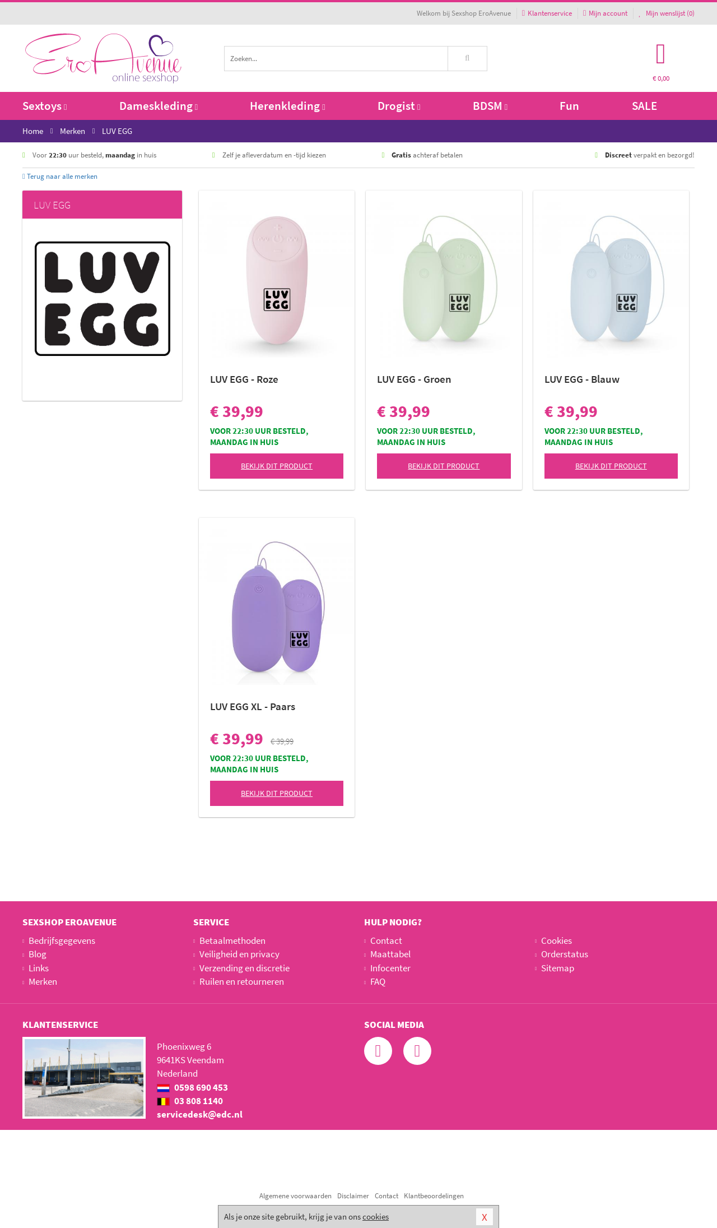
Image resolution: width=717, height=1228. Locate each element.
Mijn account (605, 13)
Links (39, 968)
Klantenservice (547, 13)
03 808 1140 (190, 1101)
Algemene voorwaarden (295, 1196)
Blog (37, 954)
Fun (569, 105)
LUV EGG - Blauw (582, 379)
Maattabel (390, 954)
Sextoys (44, 105)
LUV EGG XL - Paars (252, 706)
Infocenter (390, 968)
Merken (43, 981)
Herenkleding (287, 105)
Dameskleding (158, 105)
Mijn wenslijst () (667, 13)
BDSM (490, 105)
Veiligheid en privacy (239, 954)
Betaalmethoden (232, 940)
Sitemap (557, 968)
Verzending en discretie (244, 968)
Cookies (556, 940)
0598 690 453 (192, 1087)
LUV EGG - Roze (244, 379)
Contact (386, 940)
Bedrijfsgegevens (62, 940)
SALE (644, 105)
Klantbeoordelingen (434, 1196)
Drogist (399, 105)
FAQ (377, 981)
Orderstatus (564, 954)
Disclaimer (353, 1196)
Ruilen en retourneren (241, 981)
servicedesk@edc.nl (200, 1114)
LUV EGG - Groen (414, 379)
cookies (375, 1216)
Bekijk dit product (277, 466)
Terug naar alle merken (59, 176)
